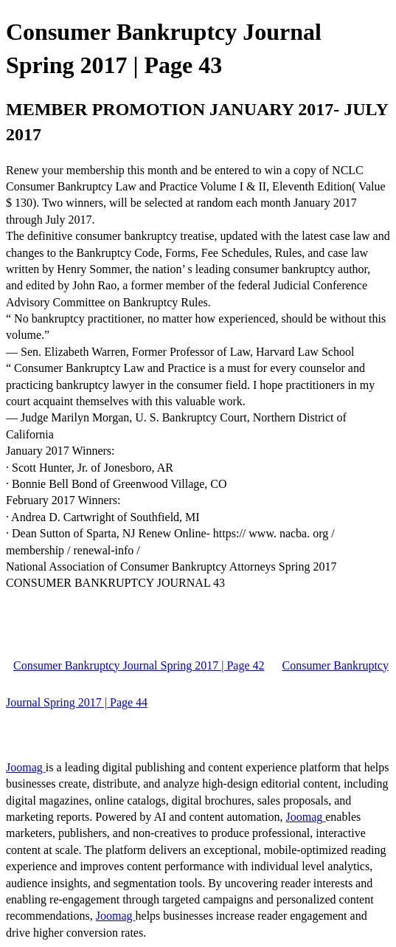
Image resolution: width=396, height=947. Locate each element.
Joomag (26, 767)
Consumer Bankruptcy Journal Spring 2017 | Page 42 (139, 665)
